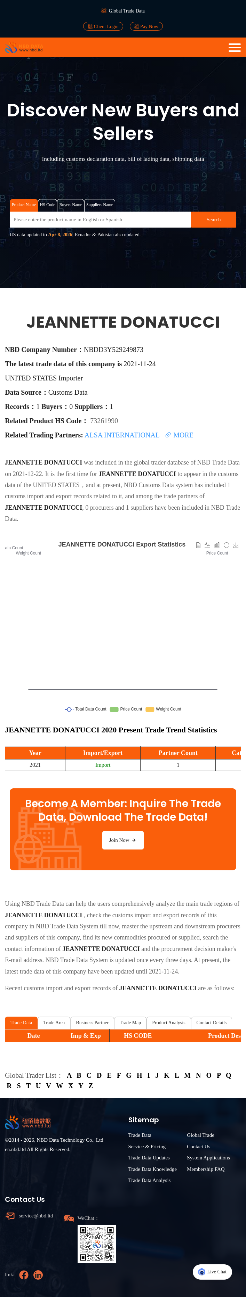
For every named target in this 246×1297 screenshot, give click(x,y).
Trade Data (21, 1022)
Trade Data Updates (149, 1157)
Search (214, 219)
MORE (179, 435)
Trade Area (54, 1022)
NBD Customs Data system (158, 485)
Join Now (123, 840)
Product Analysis (168, 1022)
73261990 (104, 421)
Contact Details (212, 1022)
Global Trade (200, 1135)
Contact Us (198, 1146)
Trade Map (130, 1022)
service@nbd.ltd (36, 1215)
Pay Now (146, 26)
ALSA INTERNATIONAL (123, 435)
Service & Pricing (147, 1146)
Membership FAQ (205, 1169)
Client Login (103, 26)
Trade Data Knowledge (152, 1169)
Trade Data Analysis (149, 1180)
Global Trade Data (127, 11)
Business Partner (92, 1022)
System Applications (208, 1157)
